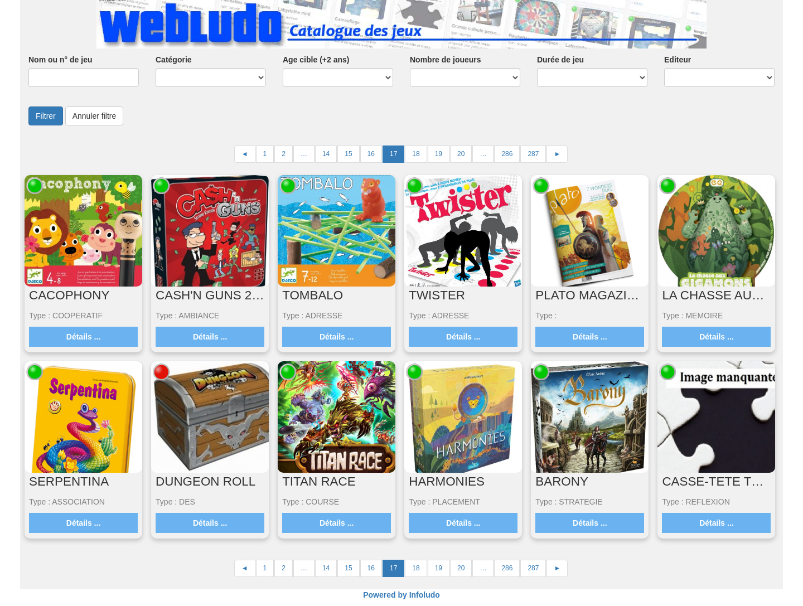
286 (506, 154)
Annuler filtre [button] (94, 115)
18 (415, 154)
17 (393, 154)
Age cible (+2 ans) (316, 59)
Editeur (677, 59)
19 (438, 154)
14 (326, 154)
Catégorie (174, 59)
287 (533, 154)
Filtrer (46, 115)
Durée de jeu (560, 59)
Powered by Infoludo (401, 594)
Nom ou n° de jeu (60, 59)
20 (461, 154)
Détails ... (83, 336)
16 (371, 154)
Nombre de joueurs (445, 59)
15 (348, 154)
